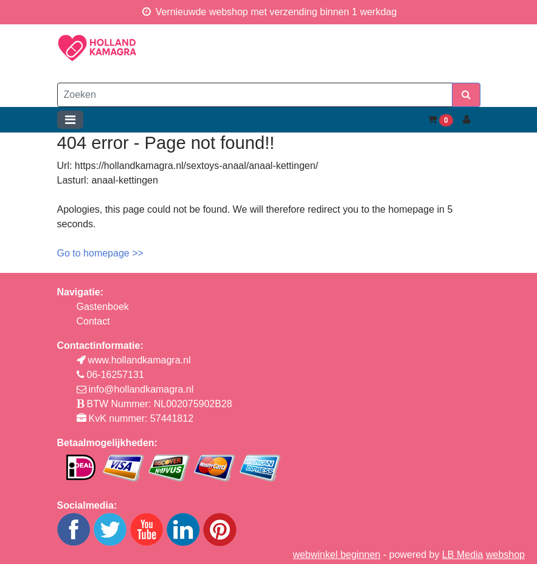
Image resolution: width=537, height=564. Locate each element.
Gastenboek (103, 306)
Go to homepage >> (100, 253)
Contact (93, 321)
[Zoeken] (254, 95)
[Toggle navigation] (70, 120)
